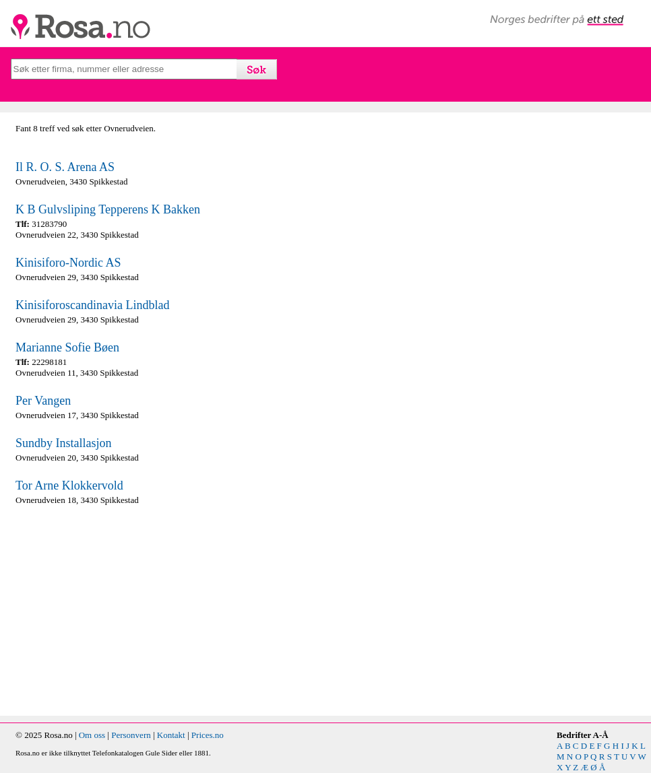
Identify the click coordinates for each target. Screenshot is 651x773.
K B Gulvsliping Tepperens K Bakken (108, 209)
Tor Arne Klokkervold (69, 485)
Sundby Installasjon (64, 443)
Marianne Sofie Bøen (67, 347)
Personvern (131, 735)
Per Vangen (43, 400)
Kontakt (171, 735)
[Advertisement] (167, 610)
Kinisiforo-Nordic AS (68, 262)
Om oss (92, 735)
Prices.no (207, 735)
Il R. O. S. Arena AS (65, 167)
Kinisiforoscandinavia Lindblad (92, 305)
